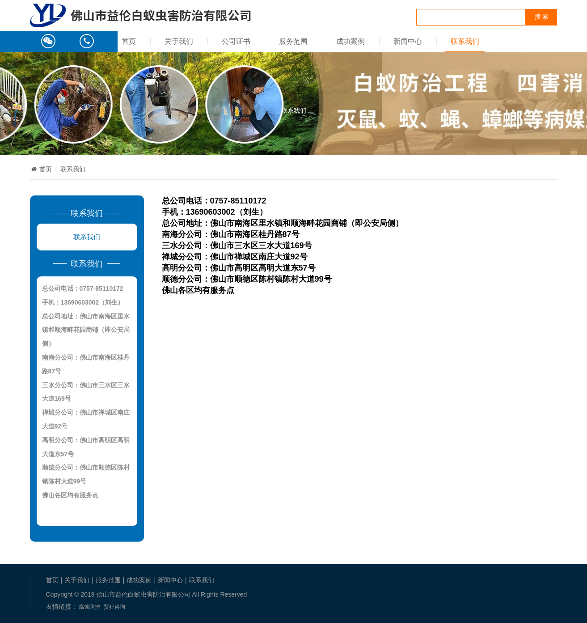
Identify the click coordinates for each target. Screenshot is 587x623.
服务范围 (293, 41)
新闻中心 (407, 41)
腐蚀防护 (89, 607)
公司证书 (236, 41)
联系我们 (465, 41)
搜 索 (542, 16)
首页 (129, 41)
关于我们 (179, 41)
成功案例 (350, 41)
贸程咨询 (114, 607)
